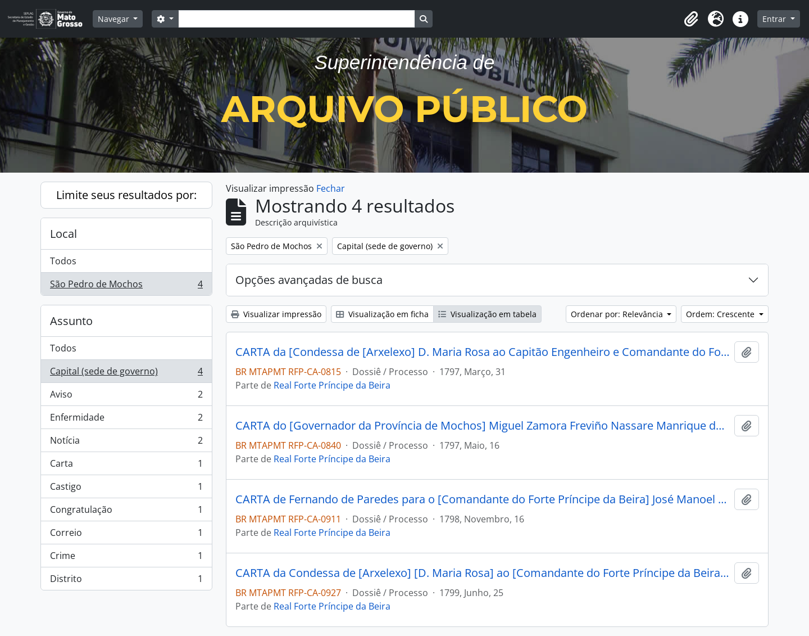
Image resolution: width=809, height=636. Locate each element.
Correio (126, 535)
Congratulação (126, 512)
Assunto (71, 320)
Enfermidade (126, 420)
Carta (126, 466)
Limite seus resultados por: (126, 194)
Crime (126, 558)
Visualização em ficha (382, 314)
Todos (63, 261)
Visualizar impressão (276, 314)
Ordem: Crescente (721, 314)
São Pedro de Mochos (126, 286)
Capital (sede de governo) (126, 373)
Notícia (126, 443)
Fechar (330, 188)
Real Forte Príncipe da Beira (332, 385)
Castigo (126, 489)
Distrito (126, 581)
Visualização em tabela (487, 314)
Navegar (114, 18)
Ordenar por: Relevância (618, 314)
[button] (691, 19)
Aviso (126, 396)
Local (63, 233)
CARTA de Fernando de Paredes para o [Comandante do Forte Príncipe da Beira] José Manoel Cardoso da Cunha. (482, 499)
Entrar (775, 18)
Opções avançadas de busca (309, 279)
